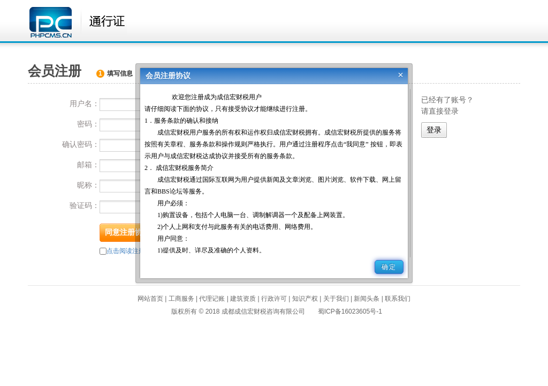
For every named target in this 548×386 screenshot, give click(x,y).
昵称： (88, 185)
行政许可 (274, 298)
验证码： (85, 205)
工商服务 (181, 298)
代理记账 (212, 298)
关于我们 (336, 298)
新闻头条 (366, 298)
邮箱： (88, 164)
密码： (88, 124)
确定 (389, 267)
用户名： (85, 103)
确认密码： (81, 144)
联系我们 (397, 298)
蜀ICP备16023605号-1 (350, 311)
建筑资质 (243, 298)
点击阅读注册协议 (132, 251)
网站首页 (150, 298)
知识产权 (305, 298)
